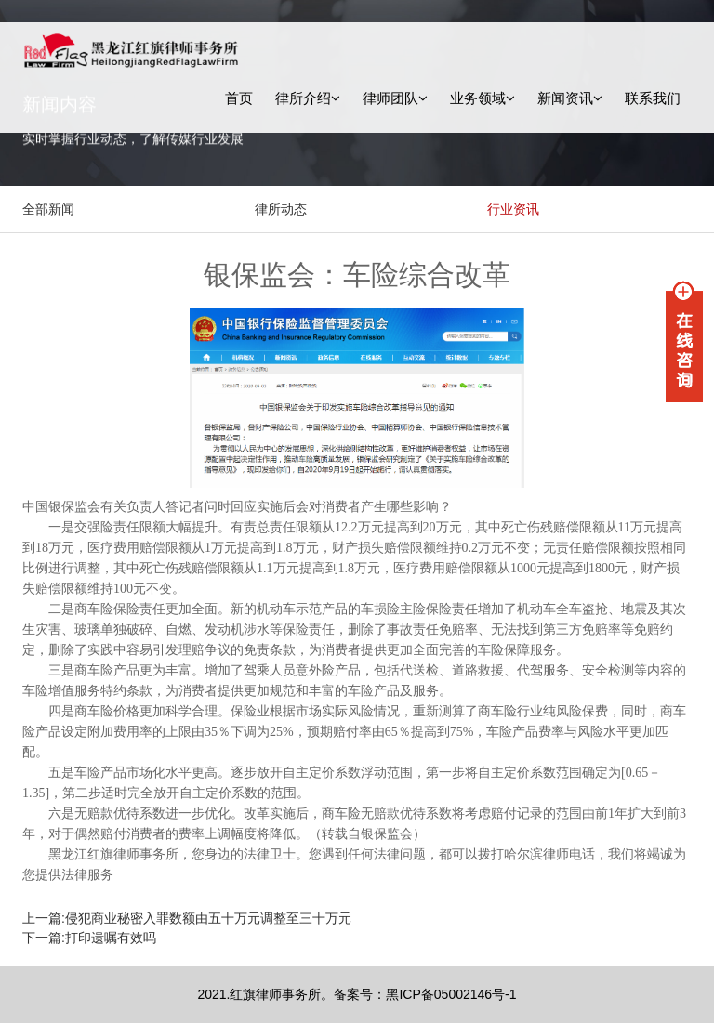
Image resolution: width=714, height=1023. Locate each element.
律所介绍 (307, 98)
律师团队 (395, 98)
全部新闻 (48, 209)
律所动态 (281, 209)
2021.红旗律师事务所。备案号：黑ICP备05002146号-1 (356, 994)
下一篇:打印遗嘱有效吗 (89, 937)
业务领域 (482, 98)
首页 (239, 98)
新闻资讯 (569, 98)
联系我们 (653, 98)
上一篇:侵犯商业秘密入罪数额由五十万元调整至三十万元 (186, 918)
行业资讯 (513, 209)
